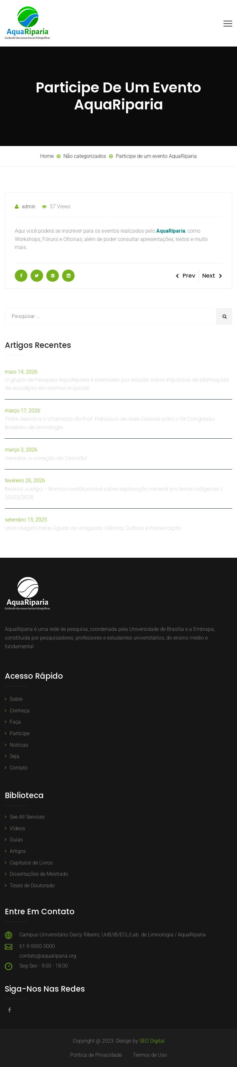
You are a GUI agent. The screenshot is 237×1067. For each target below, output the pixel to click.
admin (25, 206)
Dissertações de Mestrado (39, 874)
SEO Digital (152, 1041)
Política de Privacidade (96, 1055)
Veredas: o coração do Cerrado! (46, 458)
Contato (19, 768)
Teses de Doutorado (32, 885)
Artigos (18, 851)
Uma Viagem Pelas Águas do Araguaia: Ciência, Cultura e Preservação (93, 528)
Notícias (19, 745)
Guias (16, 840)
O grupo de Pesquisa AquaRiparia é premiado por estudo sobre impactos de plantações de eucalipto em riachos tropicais (117, 384)
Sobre (16, 699)
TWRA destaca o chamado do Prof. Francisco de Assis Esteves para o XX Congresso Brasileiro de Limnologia (110, 423)
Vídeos (17, 828)
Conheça (20, 711)
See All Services (27, 817)
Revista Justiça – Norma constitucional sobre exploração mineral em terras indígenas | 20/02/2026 (113, 493)
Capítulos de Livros (31, 863)
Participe (20, 733)
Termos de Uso (150, 1055)
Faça (15, 722)
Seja (14, 756)
